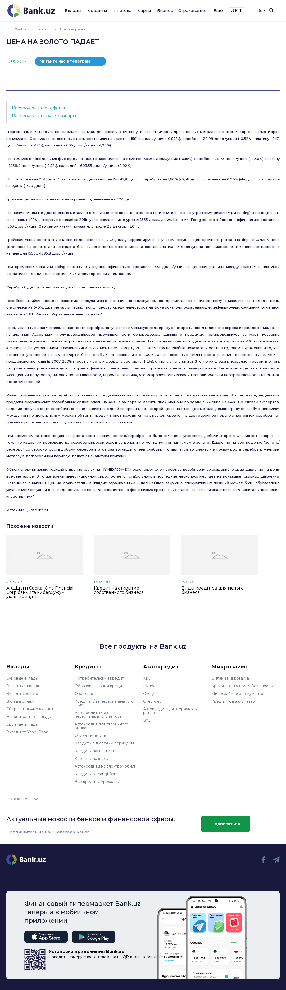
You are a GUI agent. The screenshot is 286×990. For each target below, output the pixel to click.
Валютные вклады (23, 686)
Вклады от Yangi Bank (27, 732)
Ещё (218, 10)
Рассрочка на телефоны (38, 107)
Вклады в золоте (22, 693)
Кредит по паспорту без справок (243, 686)
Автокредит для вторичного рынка (101, 726)
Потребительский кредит (99, 678)
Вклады (73, 10)
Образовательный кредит (99, 686)
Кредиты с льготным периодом (104, 743)
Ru (261, 10)
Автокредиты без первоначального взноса (98, 714)
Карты (144, 10)
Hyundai (150, 686)
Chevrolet (152, 701)
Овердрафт (86, 693)
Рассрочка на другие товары (44, 115)
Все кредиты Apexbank (97, 781)
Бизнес (165, 10)
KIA (146, 678)
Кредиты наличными (94, 750)
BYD (147, 720)
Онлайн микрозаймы (231, 678)
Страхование (192, 10)
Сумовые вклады (22, 678)
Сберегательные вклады (29, 709)
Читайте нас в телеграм (65, 61)
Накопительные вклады (28, 716)
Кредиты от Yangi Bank (97, 774)
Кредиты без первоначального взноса (104, 703)
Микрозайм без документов (238, 693)
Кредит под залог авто (233, 701)
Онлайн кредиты (91, 735)
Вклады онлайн (21, 701)
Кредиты (97, 10)
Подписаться (226, 823)
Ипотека (122, 10)
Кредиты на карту (92, 758)
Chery (148, 693)
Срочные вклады (22, 724)
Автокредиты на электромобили (106, 766)
